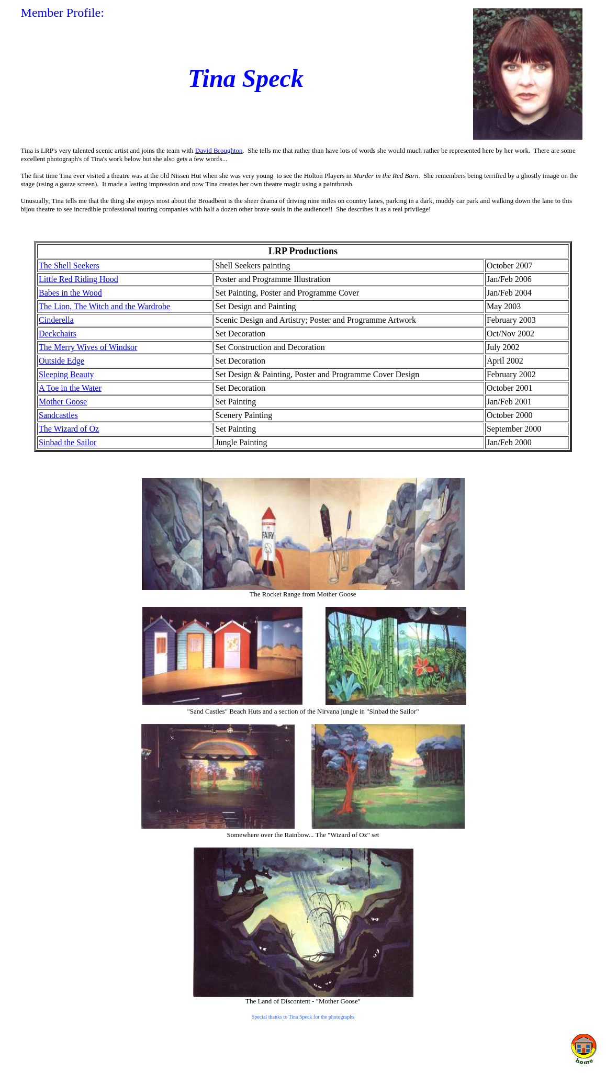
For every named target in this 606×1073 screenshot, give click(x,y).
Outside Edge (61, 360)
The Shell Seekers (69, 265)
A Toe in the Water (70, 387)
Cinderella (56, 319)
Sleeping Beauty (66, 374)
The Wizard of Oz (69, 428)
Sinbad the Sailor (67, 442)
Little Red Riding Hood (78, 279)
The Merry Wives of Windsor (88, 347)
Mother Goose (63, 401)
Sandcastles (58, 415)
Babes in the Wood (70, 292)
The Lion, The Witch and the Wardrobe (104, 306)
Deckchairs (57, 333)
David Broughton (219, 150)
